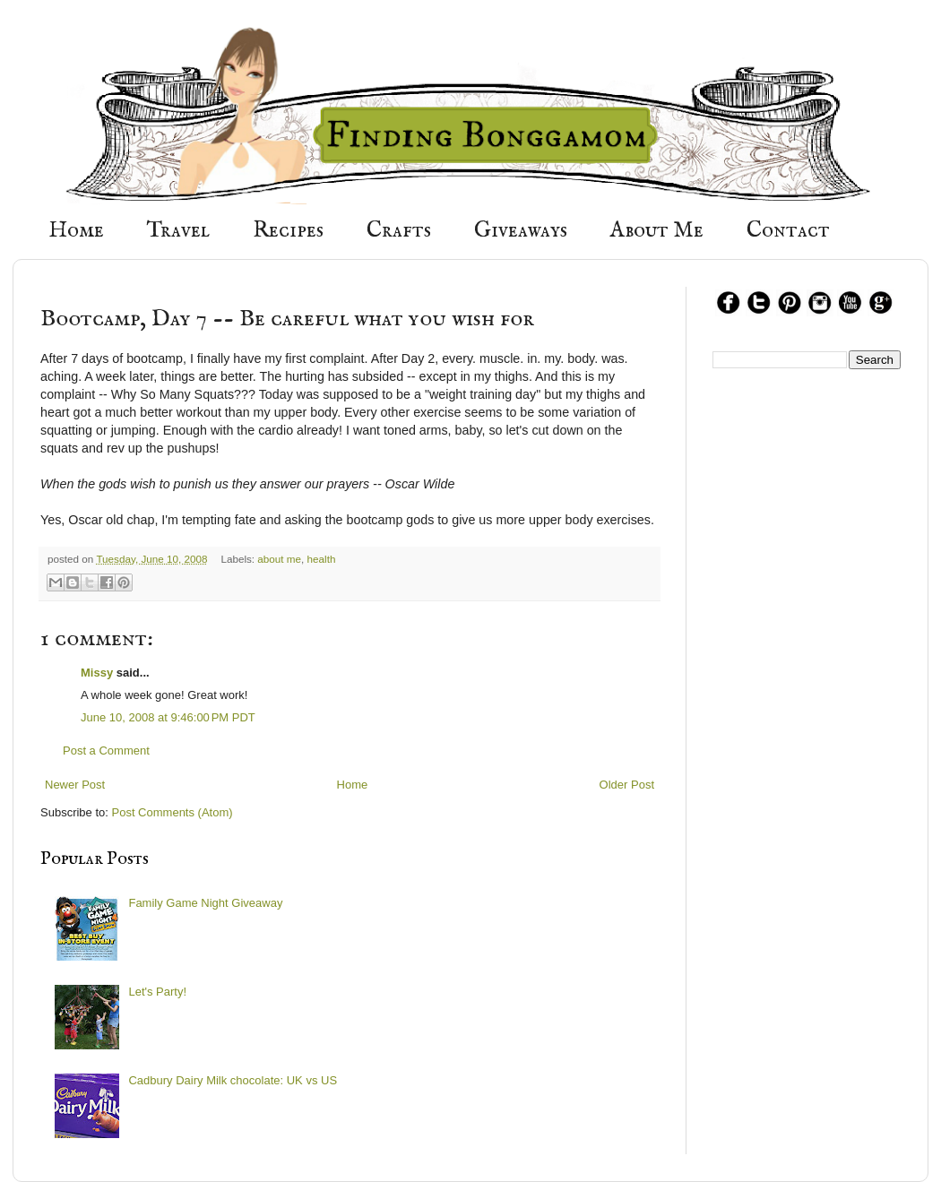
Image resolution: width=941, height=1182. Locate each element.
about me (279, 559)
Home (76, 231)
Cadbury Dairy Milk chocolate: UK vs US (232, 1080)
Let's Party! (157, 991)
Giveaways (520, 231)
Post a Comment (106, 750)
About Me (657, 231)
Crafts (399, 231)
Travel (178, 231)
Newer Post (75, 784)
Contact (788, 231)
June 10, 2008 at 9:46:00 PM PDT (168, 717)
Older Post (627, 784)
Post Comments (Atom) (172, 812)
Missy (97, 672)
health (321, 559)
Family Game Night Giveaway (205, 903)
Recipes (288, 231)
